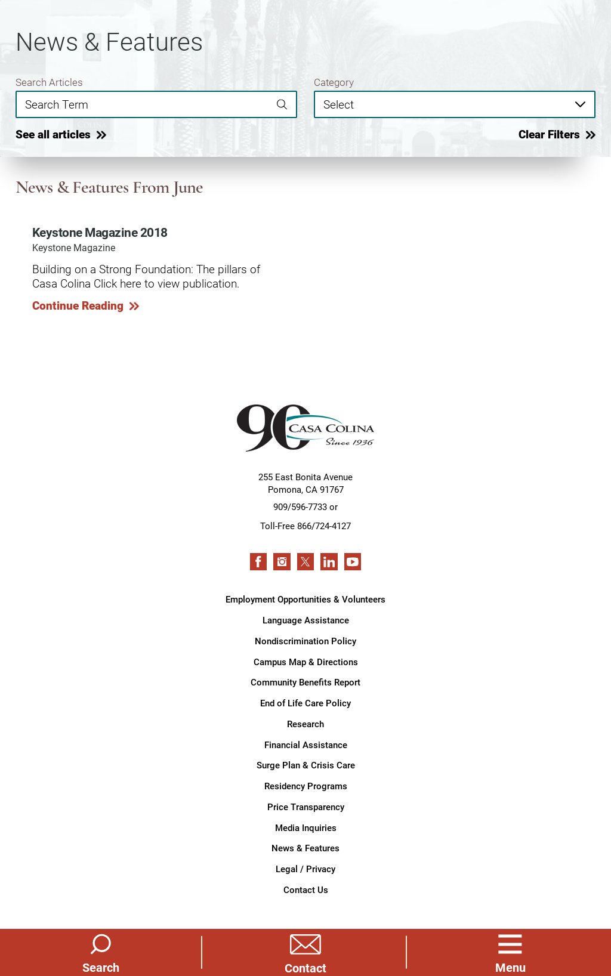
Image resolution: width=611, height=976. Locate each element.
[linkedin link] (328, 561)
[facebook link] (258, 561)
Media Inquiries (306, 827)
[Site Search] (101, 952)
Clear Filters (549, 134)
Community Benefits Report (305, 682)
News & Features (305, 848)
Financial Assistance (305, 744)
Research (305, 724)
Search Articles (49, 82)
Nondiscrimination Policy (305, 641)
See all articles (53, 134)
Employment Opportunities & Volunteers (305, 599)
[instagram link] (281, 561)
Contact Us (305, 889)
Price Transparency (305, 807)
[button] (510, 952)
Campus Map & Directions (306, 662)
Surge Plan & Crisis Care (306, 765)
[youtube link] (352, 561)
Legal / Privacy (305, 869)
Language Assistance (306, 620)
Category (334, 82)
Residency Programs (305, 786)
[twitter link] (305, 561)
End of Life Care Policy (305, 703)
